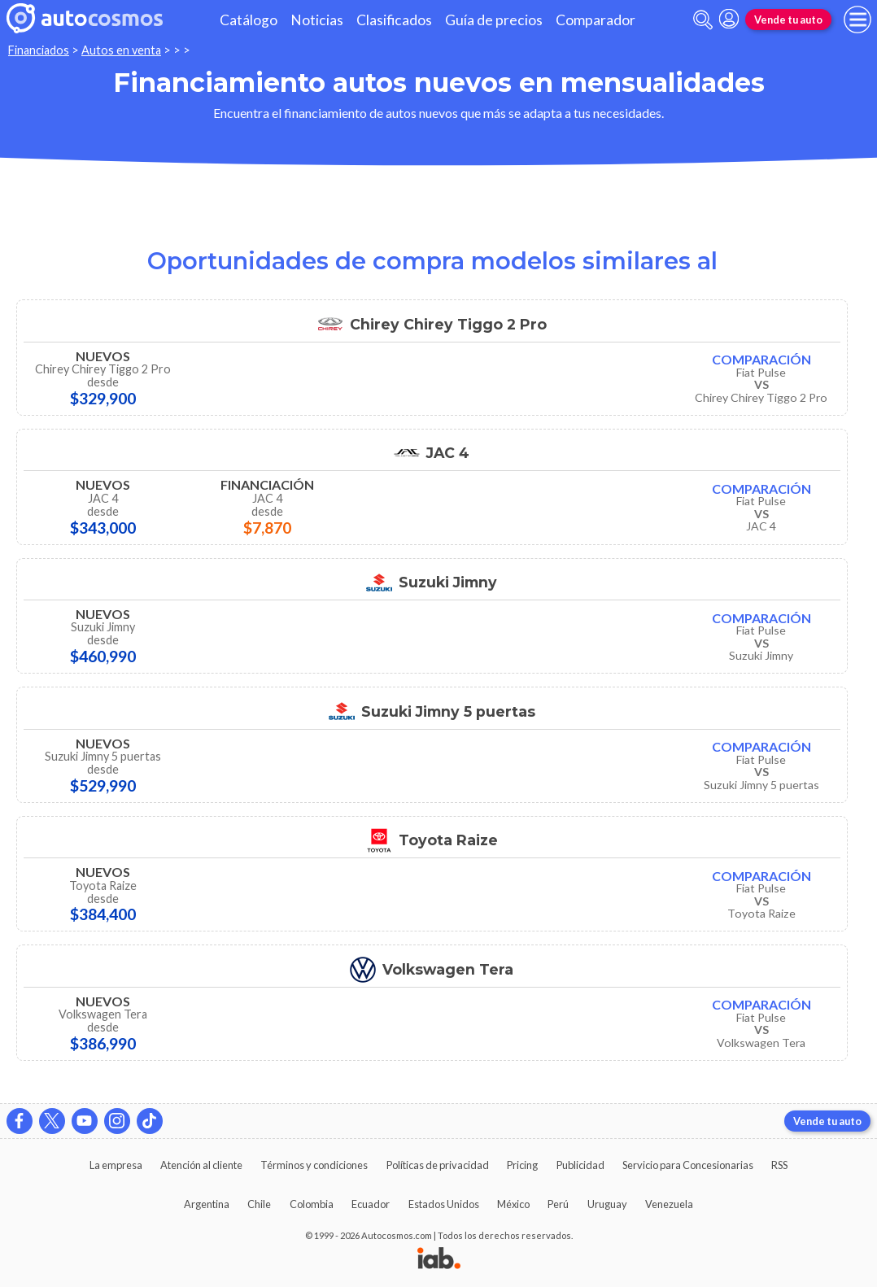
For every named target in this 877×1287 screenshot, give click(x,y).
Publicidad (580, 1164)
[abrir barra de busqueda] (703, 20)
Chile (259, 1204)
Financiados (38, 50)
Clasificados (394, 19)
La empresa (115, 1164)
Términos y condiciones (314, 1164)
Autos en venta (121, 50)
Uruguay (607, 1204)
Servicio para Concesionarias (687, 1164)
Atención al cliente (201, 1164)
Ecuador (370, 1204)
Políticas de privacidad (437, 1164)
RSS (779, 1164)
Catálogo (248, 19)
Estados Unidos (443, 1204)
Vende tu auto (788, 19)
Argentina (206, 1204)
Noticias (316, 19)
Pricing (522, 1164)
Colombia (312, 1204)
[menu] (857, 19)
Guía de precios (494, 19)
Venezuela (669, 1204)
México (513, 1204)
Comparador (595, 19)
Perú (558, 1204)
